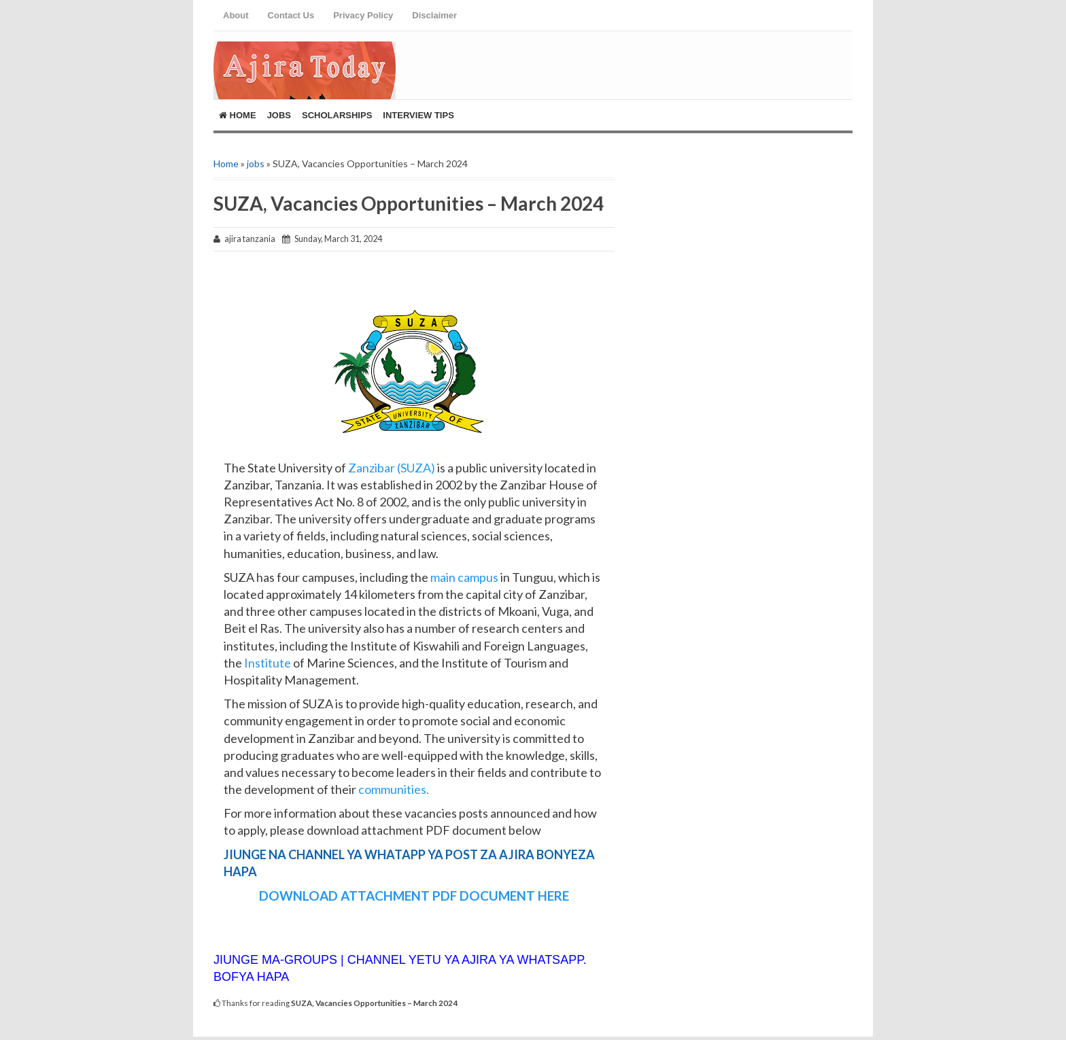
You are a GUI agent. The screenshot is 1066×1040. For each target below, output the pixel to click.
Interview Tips (418, 115)
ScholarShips (337, 115)
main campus (463, 577)
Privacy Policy (363, 15)
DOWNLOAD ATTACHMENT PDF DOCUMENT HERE (414, 895)
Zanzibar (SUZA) (392, 467)
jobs (255, 163)
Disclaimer (434, 15)
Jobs (279, 115)
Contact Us (291, 15)
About (236, 15)
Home (237, 115)
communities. (393, 789)
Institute (266, 662)
